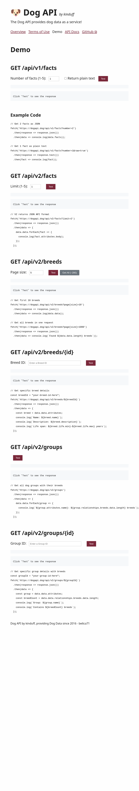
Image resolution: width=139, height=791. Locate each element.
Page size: (18, 272)
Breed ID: (18, 362)
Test (103, 78)
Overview (18, 31)
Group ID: (18, 543)
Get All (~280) (69, 272)
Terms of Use (39, 31)
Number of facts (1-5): (28, 78)
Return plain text (80, 78)
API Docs (72, 31)
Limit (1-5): (19, 186)
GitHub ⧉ (89, 31)
